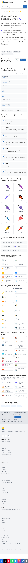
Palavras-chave (5, 511)
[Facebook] (2, 436)
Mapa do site (4, 552)
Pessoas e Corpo (5, 465)
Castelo (18, 338)
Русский (4, 419)
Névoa (5, 260)
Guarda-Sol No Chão (7, 277)
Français (21, 414)
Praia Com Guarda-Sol (6, 391)
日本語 (15, 419)
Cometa (5, 327)
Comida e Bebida (5, 480)
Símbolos (3, 448)
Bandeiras (3, 443)
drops (3, 406)
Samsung (3, 499)
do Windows (4, 495)
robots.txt (10, 552)
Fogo (4, 301)
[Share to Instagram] (19, 561)
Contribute (3, 530)
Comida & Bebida (5, 457)
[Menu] (25, 2)
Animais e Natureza (6, 478)
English (4, 414)
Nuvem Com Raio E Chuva (19, 396)
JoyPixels (3, 501)
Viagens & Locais (5, 450)
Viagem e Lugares (5, 473)
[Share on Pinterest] (8, 561)
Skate (18, 358)
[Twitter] (5, 436)
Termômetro (19, 264)
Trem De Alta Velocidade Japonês (19, 369)
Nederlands (10, 417)
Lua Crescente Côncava (7, 297)
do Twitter (3, 497)
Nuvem (18, 268)
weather (13, 406)
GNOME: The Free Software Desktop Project (12, 543)
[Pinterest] (8, 436)
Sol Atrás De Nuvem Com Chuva (6, 268)
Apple (2, 488)
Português (17, 417)
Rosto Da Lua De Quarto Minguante (7, 311)
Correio (5, 338)
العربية (3, 421)
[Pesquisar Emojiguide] (12, 6)
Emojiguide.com (4, 11)
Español (9, 414)
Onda (17, 319)
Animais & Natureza (6, 454)
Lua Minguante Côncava (7, 315)
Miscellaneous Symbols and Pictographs (11, 110)
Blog (2, 520)
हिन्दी (8, 421)
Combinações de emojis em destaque (10, 509)
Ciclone (18, 273)
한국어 (21, 419)
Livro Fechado (6, 396)
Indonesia (13, 421)
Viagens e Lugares (15, 11)
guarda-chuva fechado (7, 54)
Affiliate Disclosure (5, 537)
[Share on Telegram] (15, 561)
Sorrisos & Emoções (6, 452)
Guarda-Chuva (6, 382)
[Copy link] (22, 561)
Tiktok (2, 503)
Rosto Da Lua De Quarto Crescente (7, 292)
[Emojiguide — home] (7, 2)
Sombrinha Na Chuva (19, 277)
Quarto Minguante (19, 315)
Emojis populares (5, 518)
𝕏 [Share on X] (5, 561)
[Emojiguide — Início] (2, 428)
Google (3, 490)
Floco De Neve (20, 292)
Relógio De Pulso (6, 341)
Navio (4, 351)
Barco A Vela (19, 351)
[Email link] (26, 561)
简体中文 (10, 419)
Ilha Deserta (19, 341)
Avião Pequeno (7, 354)
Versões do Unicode (6, 516)
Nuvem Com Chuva (19, 281)
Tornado (5, 264)
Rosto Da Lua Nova (19, 328)
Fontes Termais (7, 361)
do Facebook (4, 492)
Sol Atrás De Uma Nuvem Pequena (6, 306)
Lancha (5, 369)
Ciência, (3, 13)
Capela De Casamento (6, 365)
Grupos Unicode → (5, 459)
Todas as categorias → (6, 482)
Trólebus (18, 365)
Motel (17, 361)
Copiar (23, 60)
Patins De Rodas (20, 354)
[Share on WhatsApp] (12, 561)
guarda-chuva (16, 51)
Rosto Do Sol (6, 273)
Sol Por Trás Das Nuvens (7, 281)
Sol (4, 323)
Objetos (3, 446)
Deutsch (15, 414)
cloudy (19, 406)
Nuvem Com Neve (19, 324)
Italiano (4, 417)
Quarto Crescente (19, 305)
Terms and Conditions (6, 533)
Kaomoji (3, 522)
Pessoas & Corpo (5, 441)
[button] (14, 77)
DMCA (2, 539)
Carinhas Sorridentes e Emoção (9, 476)
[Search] (25, 6)
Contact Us (4, 541)
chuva (3, 51)
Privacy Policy (4, 535)
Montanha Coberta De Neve (19, 346)
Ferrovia (5, 358)
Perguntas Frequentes (6, 524)
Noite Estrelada (7, 345)
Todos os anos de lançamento (8, 514)
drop (8, 406)
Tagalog (20, 421)
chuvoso (9, 51)
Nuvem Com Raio (19, 260)
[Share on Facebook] (1, 561)
